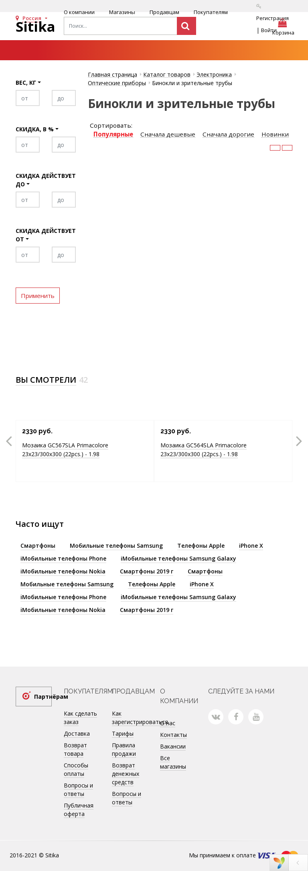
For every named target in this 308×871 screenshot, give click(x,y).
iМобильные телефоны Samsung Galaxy (178, 558)
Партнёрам (43, 696)
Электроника (214, 74)
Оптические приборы (117, 83)
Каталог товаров (166, 74)
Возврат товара (75, 749)
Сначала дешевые (167, 134)
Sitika (35, 26)
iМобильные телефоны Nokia (62, 571)
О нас (167, 723)
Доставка (77, 733)
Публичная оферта (78, 810)
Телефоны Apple (201, 545)
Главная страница (112, 74)
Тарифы (123, 733)
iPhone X (251, 545)
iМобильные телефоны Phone (63, 558)
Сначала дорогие (228, 134)
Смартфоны (37, 545)
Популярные (113, 134)
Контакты (173, 734)
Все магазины (173, 762)
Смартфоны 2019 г (146, 571)
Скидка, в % (35, 129)
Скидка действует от (46, 235)
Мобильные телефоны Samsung (116, 545)
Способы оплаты (76, 769)
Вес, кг (26, 82)
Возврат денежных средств (125, 773)
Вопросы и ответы (78, 789)
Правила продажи (124, 749)
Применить (38, 296)
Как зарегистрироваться (140, 718)
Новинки (275, 134)
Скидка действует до (46, 180)
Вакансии (173, 746)
